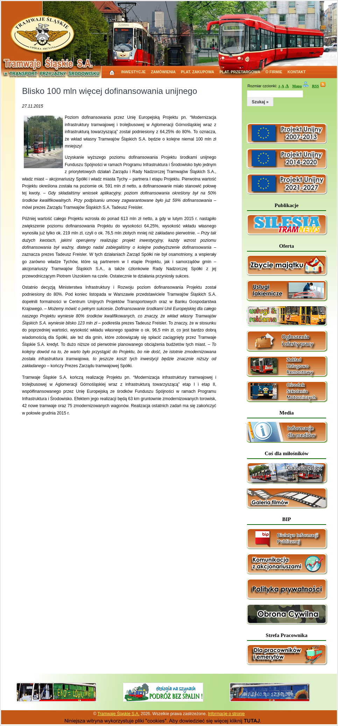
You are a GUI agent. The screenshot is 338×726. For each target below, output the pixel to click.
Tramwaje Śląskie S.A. (118, 713)
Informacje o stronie (226, 713)
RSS (315, 86)
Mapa (297, 86)
